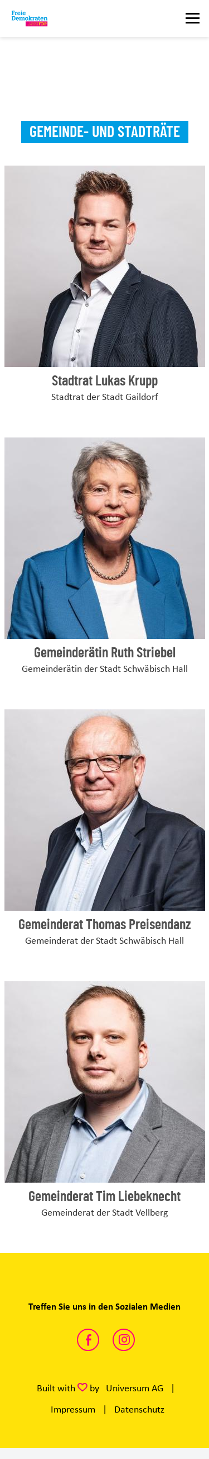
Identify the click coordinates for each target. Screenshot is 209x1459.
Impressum (73, 1409)
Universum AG (134, 1388)
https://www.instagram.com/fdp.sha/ (124, 1340)
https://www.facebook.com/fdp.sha (88, 1340)
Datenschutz (139, 1409)
